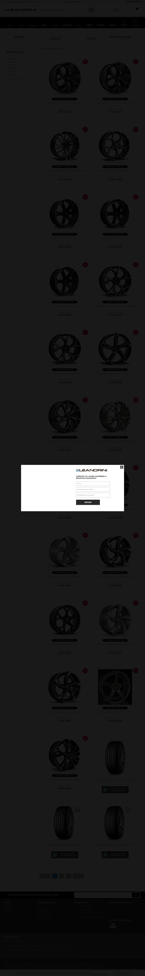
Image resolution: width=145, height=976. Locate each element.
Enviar (88, 502)
